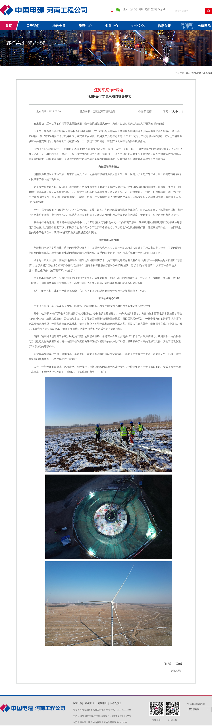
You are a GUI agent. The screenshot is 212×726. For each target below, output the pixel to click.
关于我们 (32, 26)
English (161, 9)
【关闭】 (178, 663)
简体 (147, 9)
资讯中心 (85, 26)
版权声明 (89, 703)
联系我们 (77, 703)
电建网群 (204, 26)
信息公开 (164, 26)
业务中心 (111, 26)
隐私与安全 (116, 703)
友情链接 (194, 709)
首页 (8, 26)
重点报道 (207, 72)
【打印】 (167, 663)
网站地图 (102, 703)
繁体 (153, 9)
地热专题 (59, 26)
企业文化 (137, 26)
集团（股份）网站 (133, 9)
